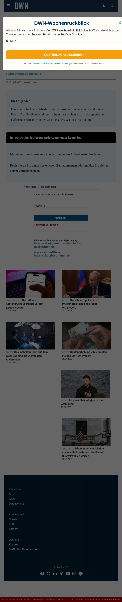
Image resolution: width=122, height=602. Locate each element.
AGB (66, 63)
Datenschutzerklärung (45, 63)
